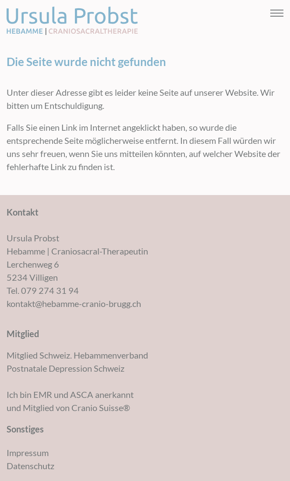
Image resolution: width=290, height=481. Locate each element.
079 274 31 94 (50, 290)
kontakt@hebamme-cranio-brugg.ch (74, 303)
